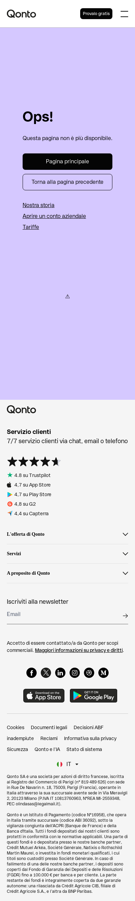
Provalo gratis (96, 13)
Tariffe (31, 227)
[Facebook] (31, 673)
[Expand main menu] (124, 13)
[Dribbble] (89, 673)
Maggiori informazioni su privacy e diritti (79, 650)
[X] (46, 673)
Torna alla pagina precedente (67, 182)
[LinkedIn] (60, 673)
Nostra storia (38, 205)
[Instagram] (75, 673)
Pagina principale (67, 161)
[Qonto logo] (43, 14)
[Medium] (103, 673)
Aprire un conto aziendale (54, 216)
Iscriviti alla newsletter (38, 601)
